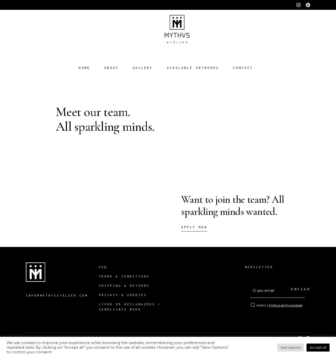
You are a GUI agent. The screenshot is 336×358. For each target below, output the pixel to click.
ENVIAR (298, 289)
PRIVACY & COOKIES (123, 295)
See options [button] (290, 347)
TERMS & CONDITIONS (124, 276)
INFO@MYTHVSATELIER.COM (57, 295)
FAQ (103, 267)
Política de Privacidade (285, 305)
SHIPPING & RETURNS (125, 285)
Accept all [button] (318, 347)
